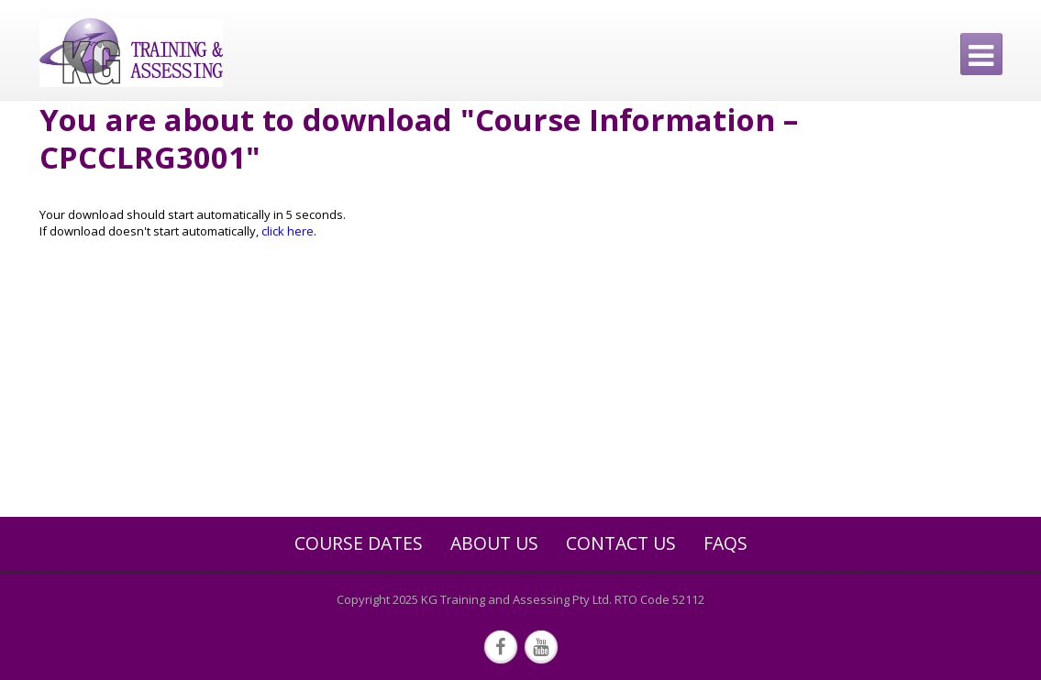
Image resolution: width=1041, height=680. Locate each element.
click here (287, 231)
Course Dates (358, 543)
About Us (494, 543)
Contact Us (621, 543)
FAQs (725, 543)
